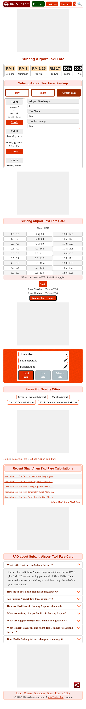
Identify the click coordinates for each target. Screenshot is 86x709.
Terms (50, 693)
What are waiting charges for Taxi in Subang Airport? (36, 613)
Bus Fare (66, 4)
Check (14, 122)
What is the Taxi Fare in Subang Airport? (30, 565)
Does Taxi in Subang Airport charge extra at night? (35, 639)
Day (17, 92)
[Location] (43, 354)
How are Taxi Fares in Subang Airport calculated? (34, 606)
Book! (43, 284)
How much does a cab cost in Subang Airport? (32, 591)
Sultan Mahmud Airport (21, 402)
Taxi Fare (52, 4)
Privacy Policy (62, 693)
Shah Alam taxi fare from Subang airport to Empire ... (28, 486)
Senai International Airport (32, 397)
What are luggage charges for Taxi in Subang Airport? (37, 620)
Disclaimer (39, 693)
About (19, 693)
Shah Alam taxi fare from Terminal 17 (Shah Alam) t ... (29, 492)
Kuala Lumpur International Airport (58, 402)
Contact (28, 693)
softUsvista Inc (55, 697)
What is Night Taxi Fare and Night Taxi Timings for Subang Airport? (40, 629)
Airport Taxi (69, 92)
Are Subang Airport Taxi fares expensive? (30, 599)
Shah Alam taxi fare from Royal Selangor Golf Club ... (28, 497)
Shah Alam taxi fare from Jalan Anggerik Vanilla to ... (28, 481)
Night (43, 92)
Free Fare (38, 4)
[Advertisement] (43, 30)
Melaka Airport (60, 397)
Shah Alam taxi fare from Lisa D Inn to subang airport (28, 476)
